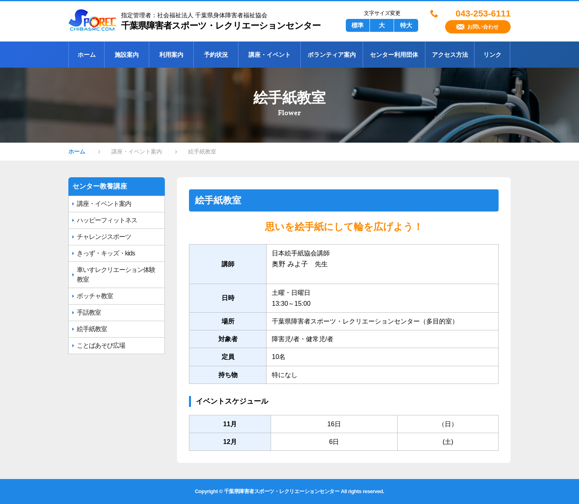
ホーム (87, 54)
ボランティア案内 (332, 54)
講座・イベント (269, 54)
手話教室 (89, 312)
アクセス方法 (450, 54)
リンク (492, 54)
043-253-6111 (483, 13)
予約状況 (216, 54)
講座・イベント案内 (104, 203)
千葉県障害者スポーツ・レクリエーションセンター (197, 20)
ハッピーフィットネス (107, 220)
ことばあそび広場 (101, 345)
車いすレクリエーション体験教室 (116, 274)
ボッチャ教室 (95, 295)
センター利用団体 (394, 54)
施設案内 (127, 54)
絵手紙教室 (92, 329)
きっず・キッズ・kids (106, 253)
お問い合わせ (483, 27)
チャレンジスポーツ (104, 236)
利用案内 (171, 54)
